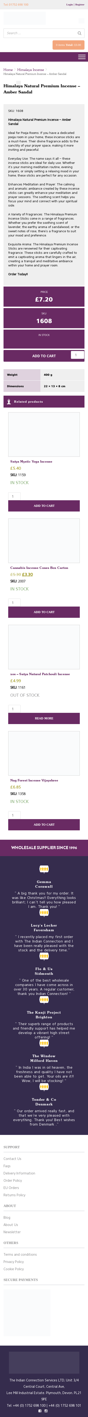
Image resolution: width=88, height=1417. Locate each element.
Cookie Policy (14, 1269)
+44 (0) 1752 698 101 (65, 1406)
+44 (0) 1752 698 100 (29, 1406)
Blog (7, 1218)
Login (69, 4)
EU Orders (11, 1188)
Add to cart (44, 355)
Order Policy (13, 1181)
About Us (11, 1225)
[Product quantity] (77, 355)
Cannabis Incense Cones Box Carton (39, 568)
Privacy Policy (14, 1262)
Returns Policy (14, 1195)
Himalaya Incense (30, 69)
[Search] (79, 33)
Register (79, 4)
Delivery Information (19, 1173)
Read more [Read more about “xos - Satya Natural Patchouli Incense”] (44, 718)
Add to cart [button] (44, 506)
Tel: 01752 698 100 (16, 5)
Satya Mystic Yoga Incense (32, 461)
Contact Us (12, 1159)
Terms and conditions (20, 1255)
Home (8, 69)
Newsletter (12, 1232)
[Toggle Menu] (82, 57)
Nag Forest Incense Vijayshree (34, 780)
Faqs (7, 1166)
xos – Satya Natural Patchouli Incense (40, 674)
